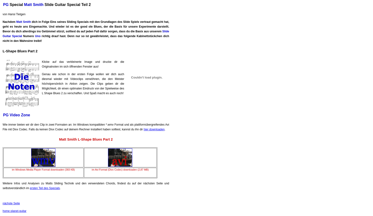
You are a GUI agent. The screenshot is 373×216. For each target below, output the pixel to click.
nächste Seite (11, 203)
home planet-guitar (14, 211)
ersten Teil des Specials (45, 188)
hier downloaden (154, 129)
